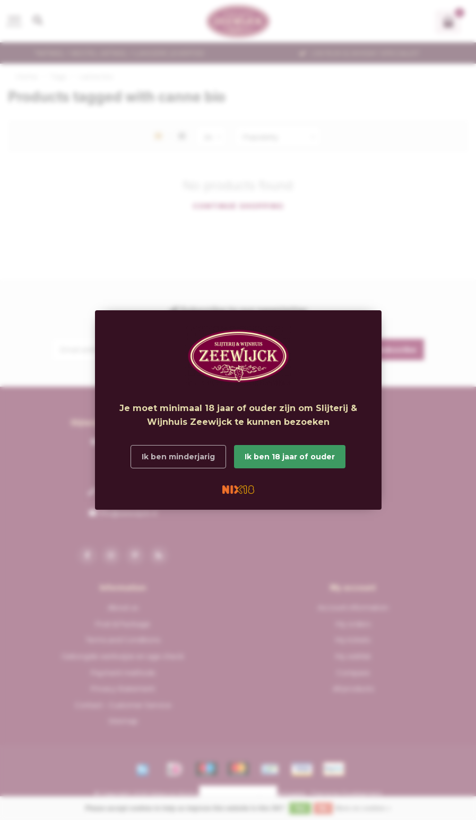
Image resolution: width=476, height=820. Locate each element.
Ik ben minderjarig (178, 456)
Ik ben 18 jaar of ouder (290, 456)
